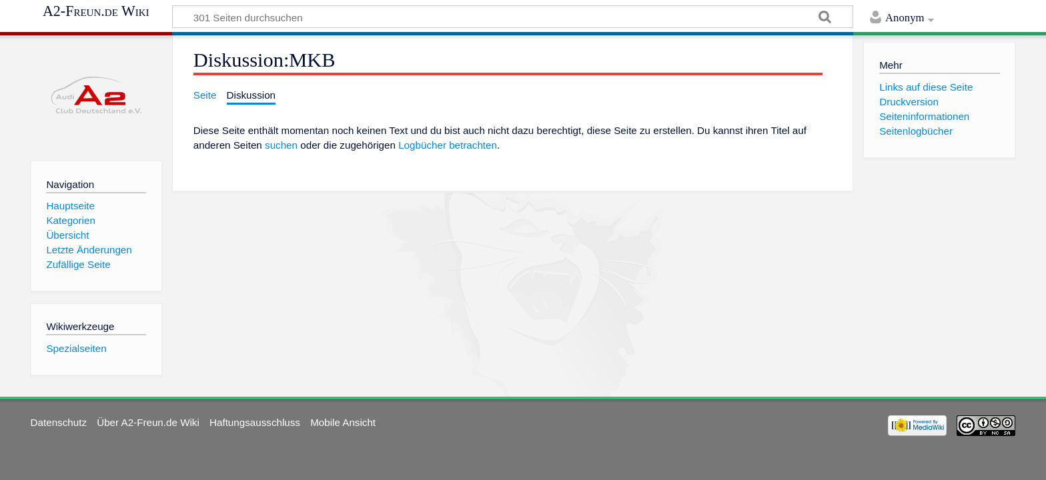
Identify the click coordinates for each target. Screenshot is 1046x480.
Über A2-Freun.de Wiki (148, 422)
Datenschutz (59, 422)
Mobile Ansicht (343, 422)
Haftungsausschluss (254, 422)
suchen (281, 145)
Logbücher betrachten (447, 145)
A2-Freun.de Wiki (96, 11)
